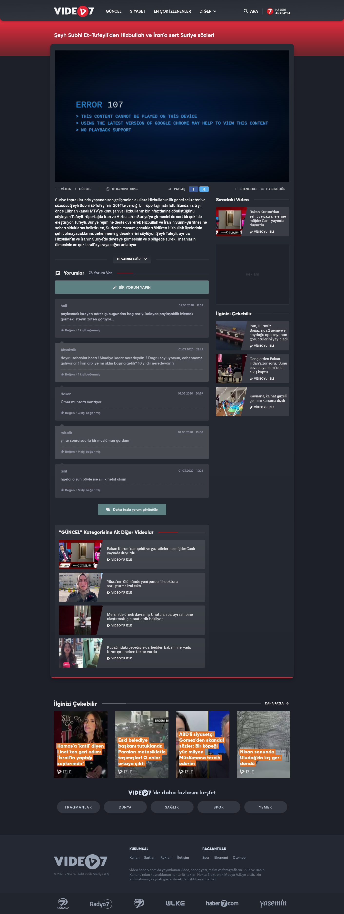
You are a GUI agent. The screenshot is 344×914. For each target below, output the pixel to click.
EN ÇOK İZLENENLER (172, 12)
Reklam (166, 857)
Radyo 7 (101, 903)
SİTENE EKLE (246, 189)
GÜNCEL (113, 12)
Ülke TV (175, 903)
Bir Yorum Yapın (132, 287)
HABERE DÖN (273, 189)
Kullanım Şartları (142, 857)
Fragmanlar (78, 807)
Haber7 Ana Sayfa (278, 11)
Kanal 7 (63, 903)
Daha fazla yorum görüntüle (132, 509)
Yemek (265, 807)
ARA (251, 11)
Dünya (125, 807)
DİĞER (207, 11)
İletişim (183, 857)
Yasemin (273, 903)
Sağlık (172, 807)
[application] (172, 116)
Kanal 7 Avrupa (139, 903)
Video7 (66, 189)
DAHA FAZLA (277, 703)
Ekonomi (221, 857)
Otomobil (240, 857)
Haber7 (222, 903)
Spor (219, 807)
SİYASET (137, 12)
